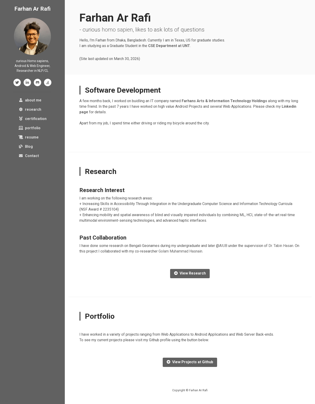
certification (33, 119)
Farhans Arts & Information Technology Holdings (224, 101)
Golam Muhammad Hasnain (180, 251)
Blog (26, 146)
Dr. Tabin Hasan (280, 245)
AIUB (223, 245)
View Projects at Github (190, 362)
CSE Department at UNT (169, 46)
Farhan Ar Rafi (32, 9)
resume (29, 137)
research (30, 109)
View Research (190, 273)
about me (33, 99)
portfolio (30, 128)
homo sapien (117, 29)
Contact (29, 156)
